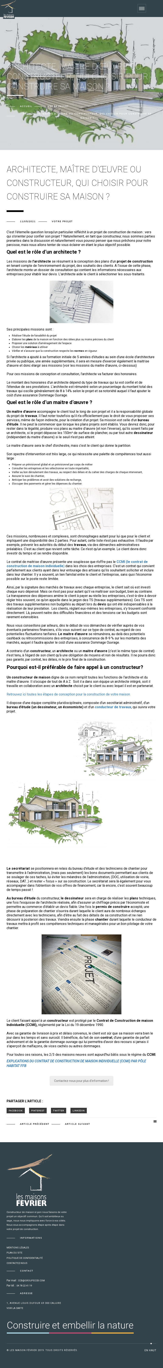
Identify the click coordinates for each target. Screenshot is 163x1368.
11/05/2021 (28, 221)
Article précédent (34, 1124)
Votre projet (58, 106)
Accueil (26, 106)
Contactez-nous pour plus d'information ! (81, 1081)
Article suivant (77, 1124)
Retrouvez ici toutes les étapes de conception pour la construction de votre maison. (69, 694)
